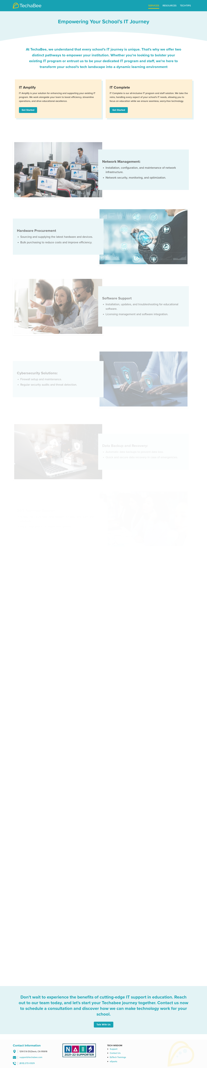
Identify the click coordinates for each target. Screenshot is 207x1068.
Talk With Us (104, 1024)
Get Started (28, 110)
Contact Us (115, 1053)
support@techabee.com (30, 1057)
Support (113, 1049)
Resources (170, 5)
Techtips (185, 5)
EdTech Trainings (118, 1057)
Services (153, 5)
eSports (113, 1061)
